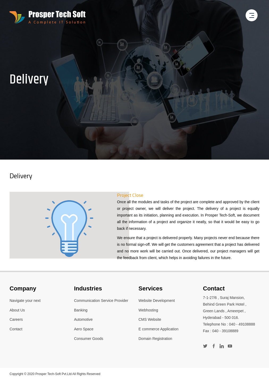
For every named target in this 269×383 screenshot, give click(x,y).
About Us (17, 310)
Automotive (83, 319)
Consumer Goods (88, 338)
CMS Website (149, 319)
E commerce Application (158, 329)
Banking (81, 310)
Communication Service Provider (101, 300)
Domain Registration (155, 338)
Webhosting (148, 310)
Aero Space (84, 329)
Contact (16, 329)
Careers (16, 319)
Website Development (156, 300)
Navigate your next (25, 300)
